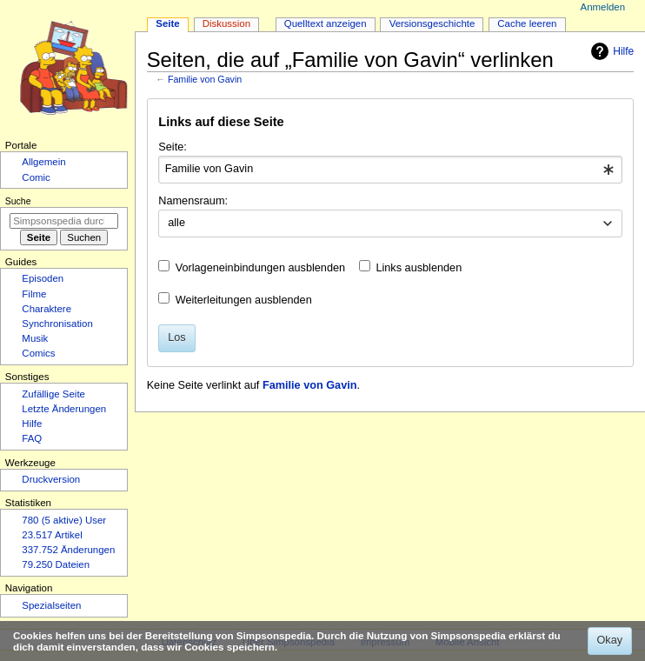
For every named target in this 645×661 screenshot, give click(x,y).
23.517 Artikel (52, 535)
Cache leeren (526, 23)
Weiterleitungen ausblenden (244, 300)
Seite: (172, 147)
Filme (34, 294)
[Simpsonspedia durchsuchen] (64, 221)
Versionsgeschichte (432, 23)
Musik (35, 338)
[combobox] (390, 170)
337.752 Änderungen (68, 549)
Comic (36, 177)
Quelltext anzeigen (325, 23)
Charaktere (46, 309)
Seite (167, 23)
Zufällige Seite (53, 394)
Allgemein (43, 162)
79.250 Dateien (56, 564)
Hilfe (610, 51)
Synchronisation (57, 323)
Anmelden (603, 7)
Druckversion (51, 479)
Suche (18, 201)
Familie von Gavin (205, 79)
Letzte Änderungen (64, 409)
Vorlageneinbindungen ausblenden (260, 268)
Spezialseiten (51, 605)
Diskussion (226, 23)
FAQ (32, 438)
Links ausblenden (419, 268)
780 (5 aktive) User (64, 520)
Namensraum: (193, 201)
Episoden (42, 278)
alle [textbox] (176, 223)
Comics (38, 353)
